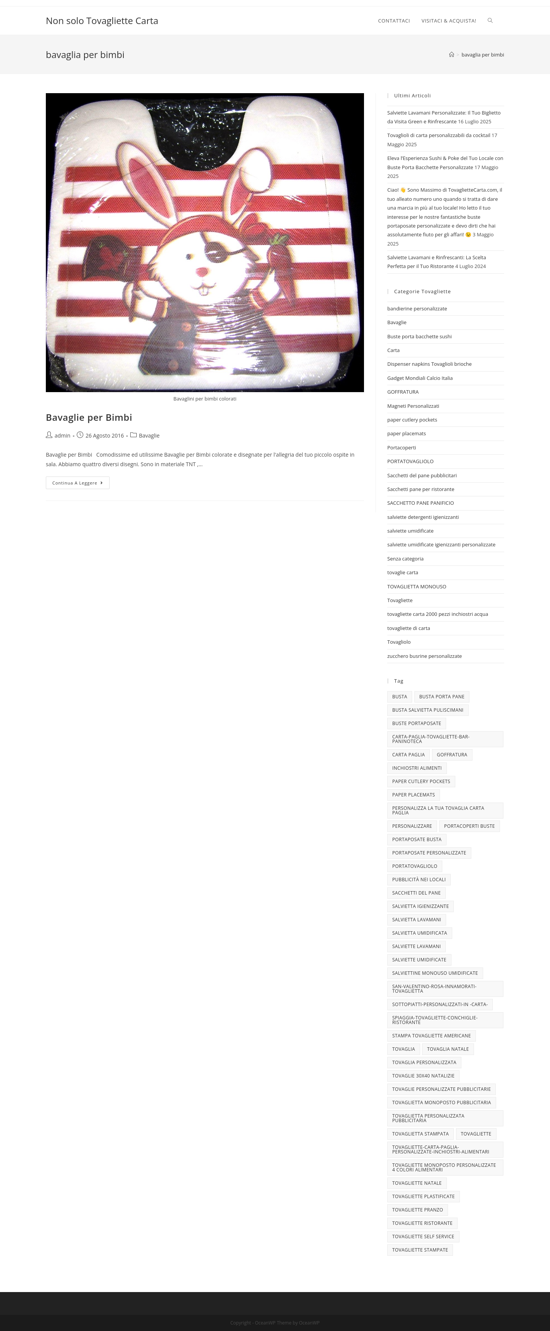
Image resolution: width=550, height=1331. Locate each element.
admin (62, 435)
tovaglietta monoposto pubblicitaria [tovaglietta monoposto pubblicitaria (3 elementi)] (441, 1102)
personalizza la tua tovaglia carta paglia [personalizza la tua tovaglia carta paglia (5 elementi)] (438, 810)
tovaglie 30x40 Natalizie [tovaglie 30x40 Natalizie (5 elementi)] (423, 1076)
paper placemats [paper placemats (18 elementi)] (413, 794)
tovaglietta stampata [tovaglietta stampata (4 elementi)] (420, 1134)
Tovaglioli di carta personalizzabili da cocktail (438, 135)
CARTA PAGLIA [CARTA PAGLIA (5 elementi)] (408, 754)
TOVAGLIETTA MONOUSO (416, 586)
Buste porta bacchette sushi (419, 336)
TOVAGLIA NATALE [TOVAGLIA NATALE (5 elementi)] (448, 1049)
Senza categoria (405, 558)
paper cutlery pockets (412, 419)
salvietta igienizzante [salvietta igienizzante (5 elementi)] (420, 906)
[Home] (451, 54)
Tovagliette (399, 600)
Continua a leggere (81, 484)
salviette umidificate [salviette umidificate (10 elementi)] (419, 959)
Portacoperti (401, 447)
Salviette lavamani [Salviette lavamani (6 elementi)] (416, 946)
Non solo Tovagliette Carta (102, 20)
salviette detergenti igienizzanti (423, 517)
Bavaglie (149, 435)
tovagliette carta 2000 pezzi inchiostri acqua (437, 614)
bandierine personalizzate (417, 308)
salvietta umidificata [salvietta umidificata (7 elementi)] (419, 933)
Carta (393, 350)
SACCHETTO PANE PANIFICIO (420, 502)
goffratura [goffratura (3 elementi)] (452, 754)
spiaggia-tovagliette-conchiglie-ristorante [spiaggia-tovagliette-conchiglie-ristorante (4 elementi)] (435, 1020)
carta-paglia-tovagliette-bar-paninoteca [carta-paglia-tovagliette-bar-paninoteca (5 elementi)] (431, 739)
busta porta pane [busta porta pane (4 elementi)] (442, 696)
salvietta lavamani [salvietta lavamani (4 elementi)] (416, 919)
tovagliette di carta (408, 628)
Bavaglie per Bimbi (89, 417)
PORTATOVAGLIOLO (410, 461)
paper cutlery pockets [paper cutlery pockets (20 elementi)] (421, 781)
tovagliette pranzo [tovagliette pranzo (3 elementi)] (417, 1210)
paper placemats (406, 433)
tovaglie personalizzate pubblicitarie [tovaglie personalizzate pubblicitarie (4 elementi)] (441, 1089)
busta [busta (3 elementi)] (399, 696)
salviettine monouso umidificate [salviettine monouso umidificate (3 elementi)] (435, 973)
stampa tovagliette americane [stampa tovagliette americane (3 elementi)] (431, 1035)
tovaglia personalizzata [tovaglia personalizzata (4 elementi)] (424, 1062)
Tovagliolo (399, 641)
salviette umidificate (410, 530)
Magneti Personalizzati (413, 405)
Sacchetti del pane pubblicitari (422, 475)
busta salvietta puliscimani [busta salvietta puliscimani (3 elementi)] (428, 710)
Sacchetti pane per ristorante (420, 489)
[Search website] (490, 20)
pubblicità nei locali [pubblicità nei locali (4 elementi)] (419, 879)
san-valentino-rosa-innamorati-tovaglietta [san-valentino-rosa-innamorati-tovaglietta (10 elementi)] (434, 988)
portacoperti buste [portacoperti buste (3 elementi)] (469, 826)
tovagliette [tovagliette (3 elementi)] (476, 1134)
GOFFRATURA (403, 391)
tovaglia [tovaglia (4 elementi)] (403, 1049)
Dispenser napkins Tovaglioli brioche (429, 363)
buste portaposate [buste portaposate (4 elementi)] (416, 723)
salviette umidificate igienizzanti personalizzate (441, 544)
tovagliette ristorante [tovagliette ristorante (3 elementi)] (422, 1223)
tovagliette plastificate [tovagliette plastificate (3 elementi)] (423, 1196)
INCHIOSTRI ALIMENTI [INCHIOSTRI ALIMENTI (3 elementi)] (417, 768)
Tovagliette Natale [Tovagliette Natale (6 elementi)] (417, 1183)
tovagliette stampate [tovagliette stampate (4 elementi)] (420, 1250)
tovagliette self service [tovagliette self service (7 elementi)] (423, 1236)
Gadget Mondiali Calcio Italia (420, 378)
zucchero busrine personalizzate (424, 656)
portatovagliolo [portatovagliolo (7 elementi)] (414, 866)
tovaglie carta (402, 572)
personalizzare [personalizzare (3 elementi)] (412, 826)
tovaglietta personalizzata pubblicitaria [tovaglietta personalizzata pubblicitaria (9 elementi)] (428, 1118)
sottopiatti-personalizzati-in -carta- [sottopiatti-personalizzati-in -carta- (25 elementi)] (440, 1004)
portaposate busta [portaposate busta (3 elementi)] (417, 839)
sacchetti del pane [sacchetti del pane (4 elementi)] (416, 893)
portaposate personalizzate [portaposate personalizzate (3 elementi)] (429, 853)
